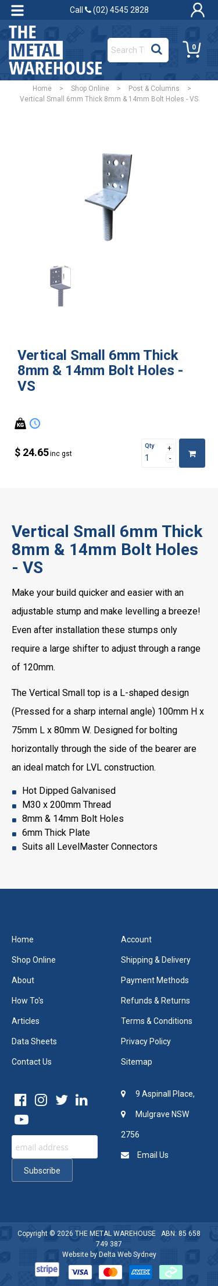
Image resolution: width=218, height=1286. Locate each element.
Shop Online (90, 88)
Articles (26, 1021)
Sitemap (136, 1061)
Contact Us (32, 1061)
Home (42, 88)
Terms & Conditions (156, 1021)
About (23, 980)
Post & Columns (154, 88)
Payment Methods (155, 980)
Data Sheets (34, 1041)
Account (136, 939)
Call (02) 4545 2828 (109, 10)
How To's (28, 1000)
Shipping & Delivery (156, 959)
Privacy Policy (146, 1041)
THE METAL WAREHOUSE (115, 1234)
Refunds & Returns (155, 1000)
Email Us (145, 1155)
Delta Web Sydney (127, 1254)
